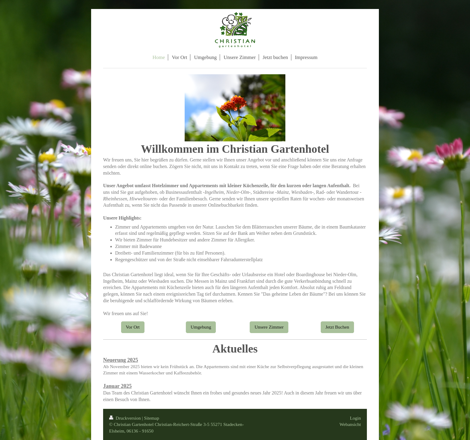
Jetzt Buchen (337, 326)
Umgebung (201, 326)
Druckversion (125, 418)
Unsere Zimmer (269, 326)
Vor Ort (133, 326)
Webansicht (350, 424)
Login (355, 418)
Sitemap (151, 418)
